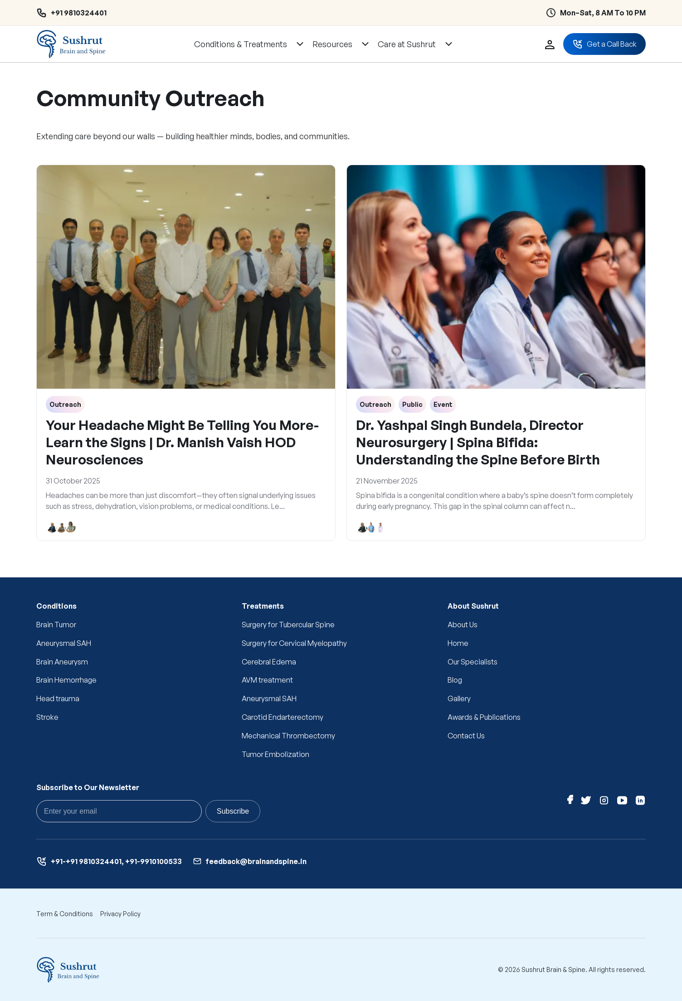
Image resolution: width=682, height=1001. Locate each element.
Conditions (56, 605)
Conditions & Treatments (240, 44)
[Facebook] (570, 802)
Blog (455, 679)
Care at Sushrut (407, 44)
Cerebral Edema (269, 661)
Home (458, 643)
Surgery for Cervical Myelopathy (294, 643)
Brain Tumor (56, 624)
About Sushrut (473, 605)
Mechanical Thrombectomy (288, 735)
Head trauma (57, 698)
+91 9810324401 (79, 12)
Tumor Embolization (275, 754)
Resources (332, 44)
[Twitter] (585, 802)
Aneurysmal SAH (63, 643)
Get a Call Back (604, 44)
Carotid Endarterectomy (282, 717)
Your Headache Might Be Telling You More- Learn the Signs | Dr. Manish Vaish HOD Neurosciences (182, 442)
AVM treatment (267, 679)
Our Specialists (472, 661)
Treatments (263, 605)
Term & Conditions (64, 914)
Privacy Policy (120, 914)
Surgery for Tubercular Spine (288, 624)
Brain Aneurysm (62, 661)
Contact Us (466, 735)
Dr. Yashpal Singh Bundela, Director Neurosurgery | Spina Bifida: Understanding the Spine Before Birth (478, 442)
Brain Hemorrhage (66, 679)
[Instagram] (604, 802)
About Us (462, 624)
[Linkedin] (640, 802)
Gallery (459, 698)
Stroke (47, 717)
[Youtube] (622, 802)
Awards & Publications (484, 717)
